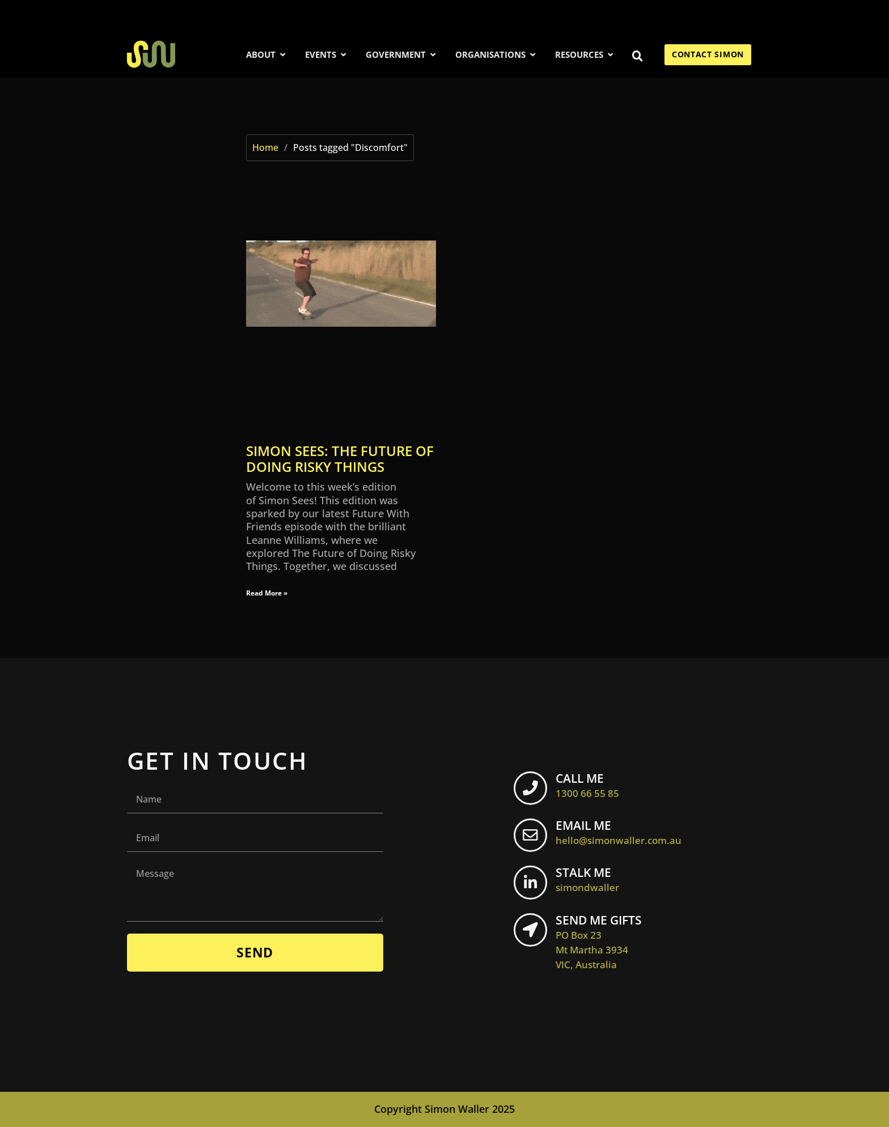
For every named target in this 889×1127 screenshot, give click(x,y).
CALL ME (590, 784)
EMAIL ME (621, 831)
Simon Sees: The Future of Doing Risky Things (340, 458)
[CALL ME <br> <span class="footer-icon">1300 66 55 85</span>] (532, 788)
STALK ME (590, 879)
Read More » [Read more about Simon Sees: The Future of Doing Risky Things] (266, 593)
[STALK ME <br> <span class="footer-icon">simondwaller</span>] (532, 884)
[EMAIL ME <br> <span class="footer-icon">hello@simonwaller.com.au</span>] (532, 836)
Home (265, 147)
